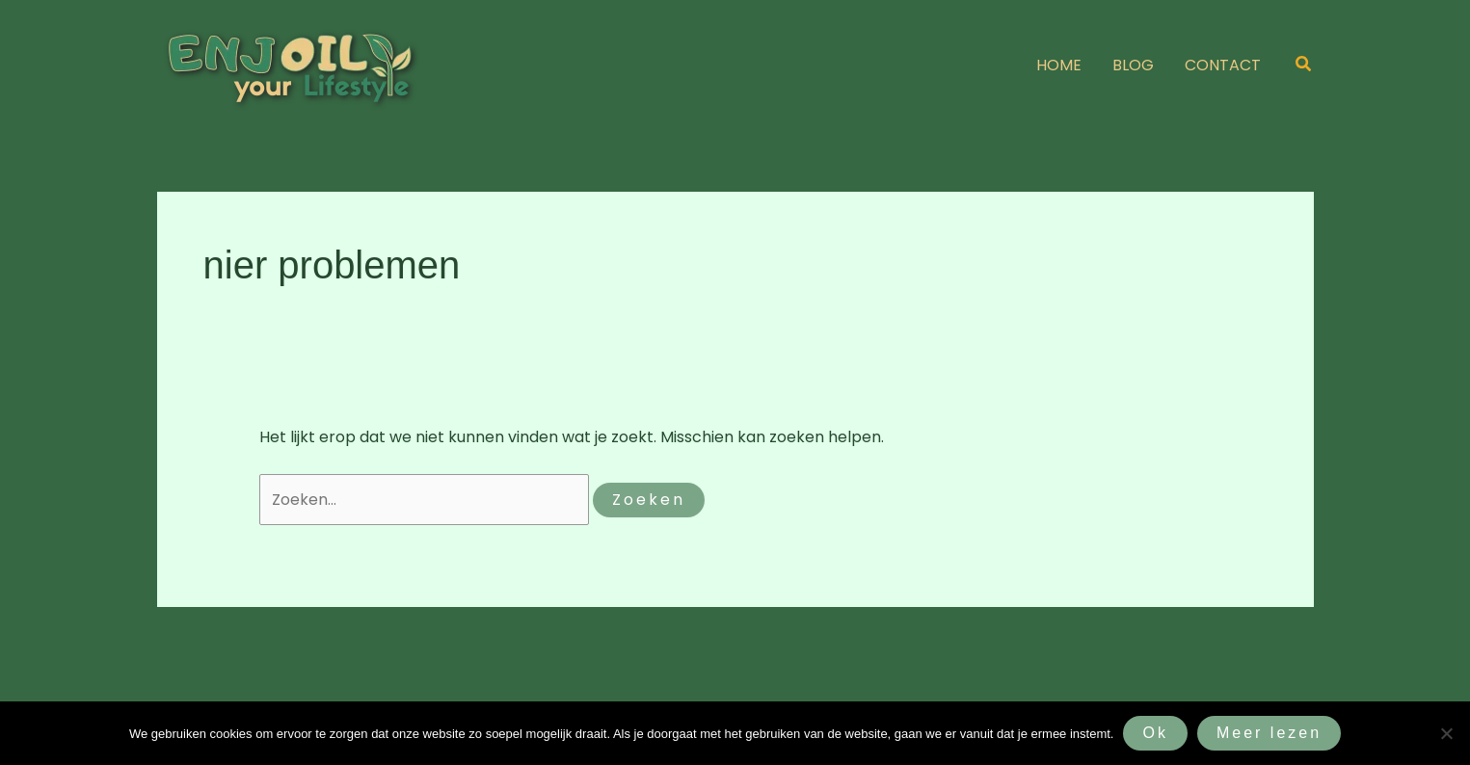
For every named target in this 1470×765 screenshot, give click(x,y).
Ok (1154, 733)
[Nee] (1446, 733)
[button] (1304, 65)
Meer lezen (1269, 733)
